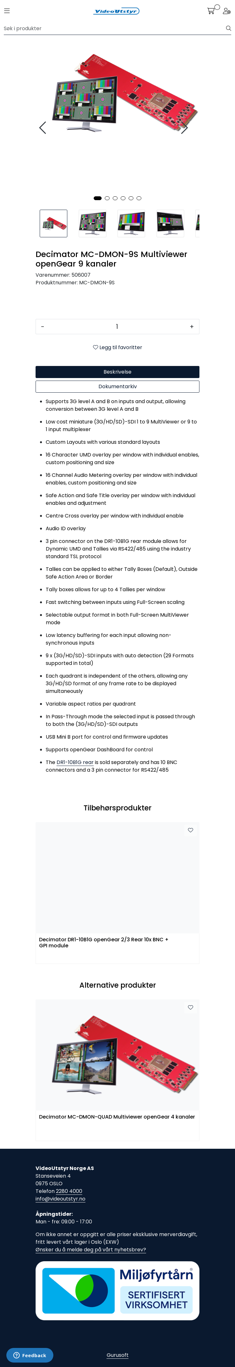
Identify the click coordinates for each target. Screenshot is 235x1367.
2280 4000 (69, 1191)
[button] (98, 198)
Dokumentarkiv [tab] (117, 386)
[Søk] (115, 28)
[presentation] (43, 128)
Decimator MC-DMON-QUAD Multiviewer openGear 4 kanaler (117, 1117)
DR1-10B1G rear (75, 762)
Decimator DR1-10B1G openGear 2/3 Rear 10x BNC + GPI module (104, 943)
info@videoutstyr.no (60, 1198)
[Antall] (117, 326)
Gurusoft (118, 1355)
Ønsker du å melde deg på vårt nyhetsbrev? (91, 1249)
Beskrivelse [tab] (117, 372)
